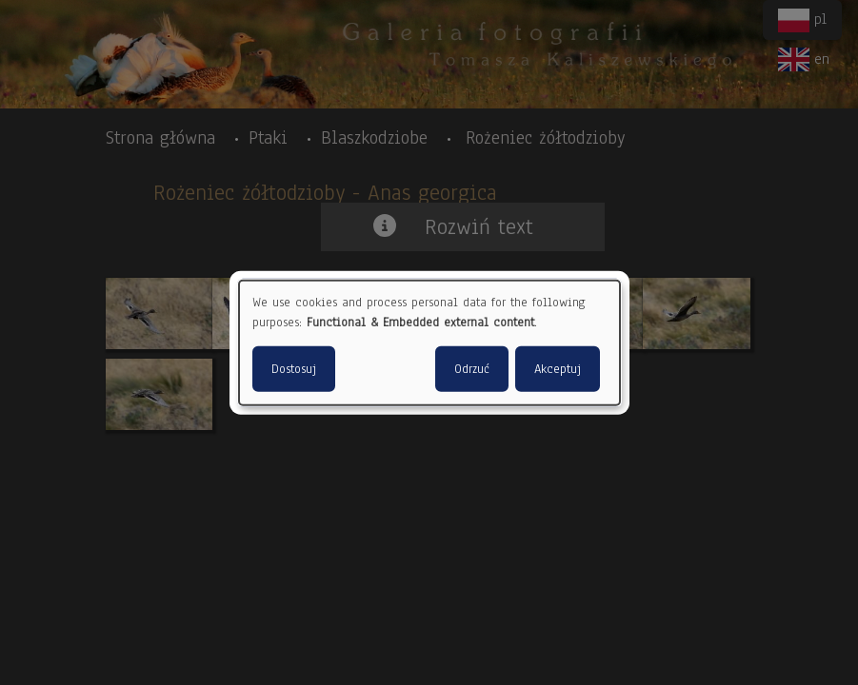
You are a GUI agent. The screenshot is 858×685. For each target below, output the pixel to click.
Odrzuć (471, 368)
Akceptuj (557, 368)
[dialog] (429, 343)
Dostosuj (293, 368)
